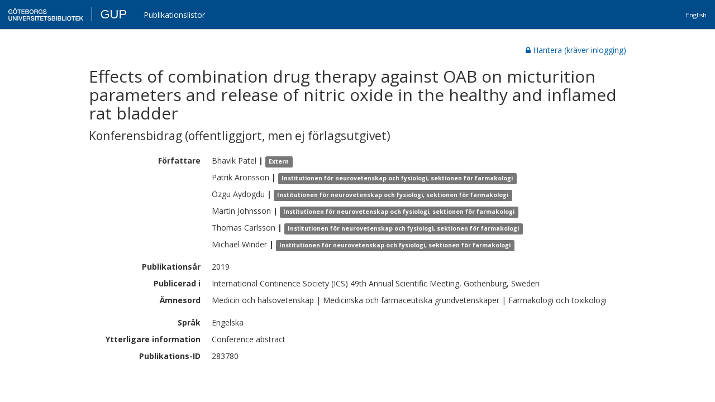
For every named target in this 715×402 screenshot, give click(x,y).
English (696, 15)
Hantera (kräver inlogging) (576, 50)
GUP (113, 14)
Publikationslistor (174, 14)
